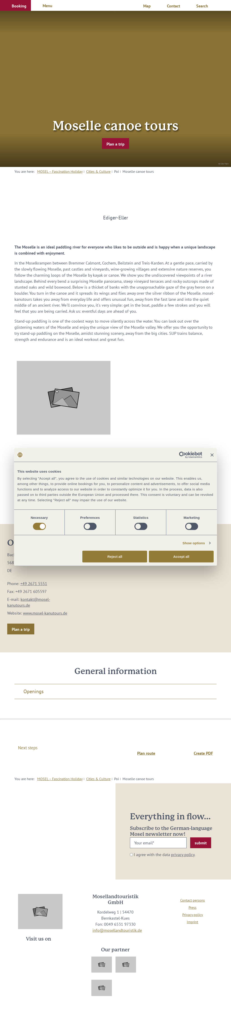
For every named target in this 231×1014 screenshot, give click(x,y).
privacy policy (182, 854)
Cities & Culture (98, 171)
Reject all (114, 556)
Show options (193, 543)
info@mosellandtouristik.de (117, 930)
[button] (15, 5)
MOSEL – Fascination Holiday (60, 171)
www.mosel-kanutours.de (45, 613)
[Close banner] (212, 454)
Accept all (181, 556)
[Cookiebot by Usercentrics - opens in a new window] (182, 454)
